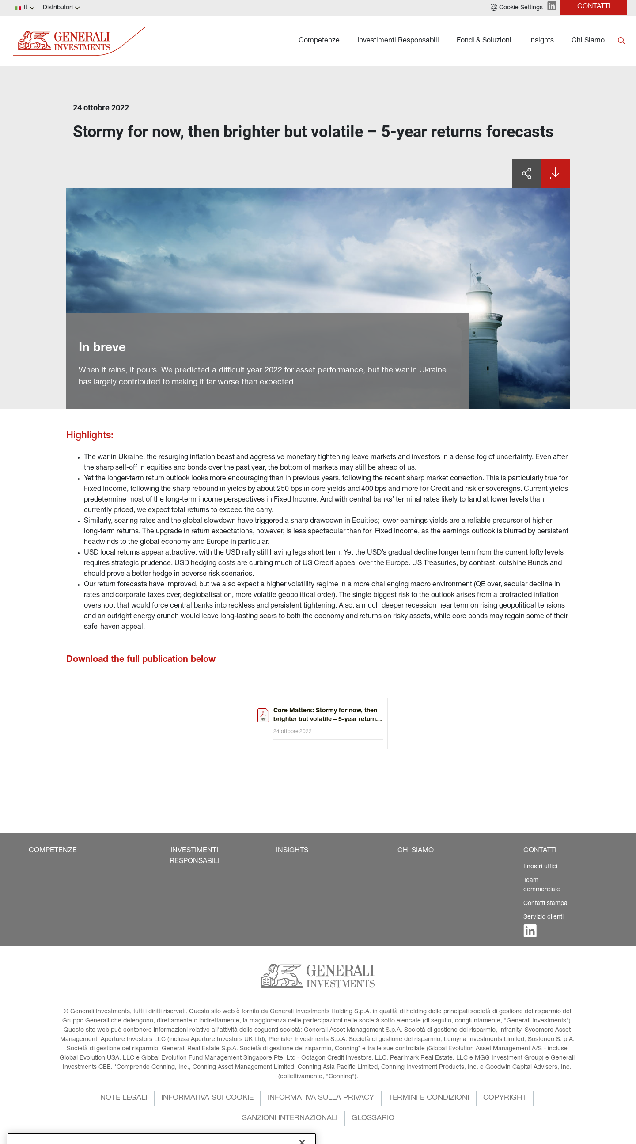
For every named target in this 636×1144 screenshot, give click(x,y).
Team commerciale (541, 885)
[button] (516, 8)
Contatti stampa (545, 904)
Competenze (319, 41)
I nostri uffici (540, 867)
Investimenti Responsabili (398, 41)
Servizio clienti (543, 917)
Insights (541, 41)
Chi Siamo (588, 41)
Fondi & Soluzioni (484, 41)
